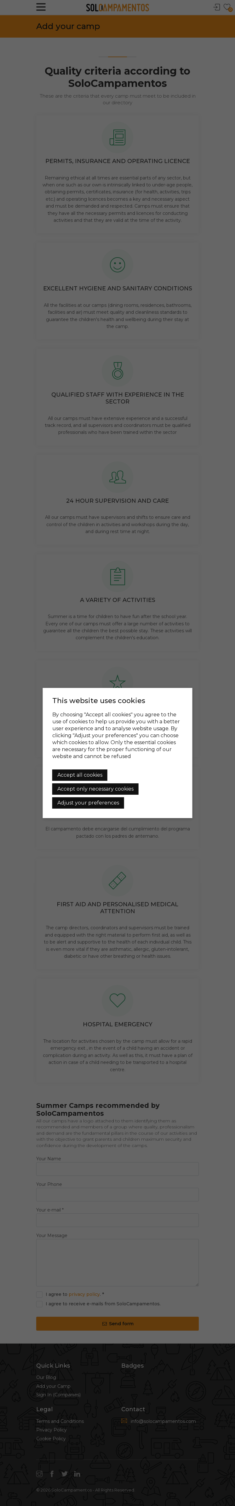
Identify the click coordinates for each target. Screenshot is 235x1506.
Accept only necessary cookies (95, 789)
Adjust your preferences (88, 803)
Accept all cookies (79, 775)
